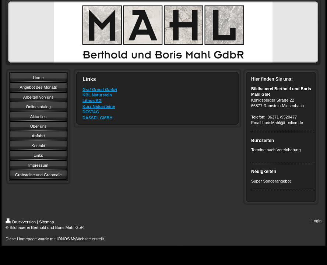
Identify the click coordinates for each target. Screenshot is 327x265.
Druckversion (21, 222)
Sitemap (46, 222)
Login (316, 221)
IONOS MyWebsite (74, 239)
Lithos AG (92, 100)
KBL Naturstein (97, 95)
